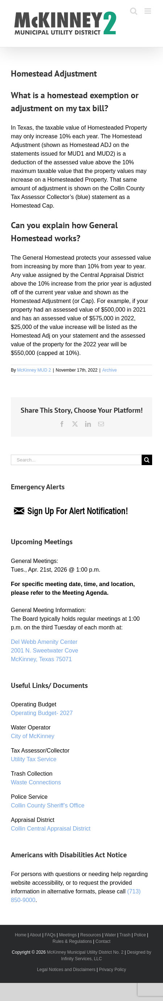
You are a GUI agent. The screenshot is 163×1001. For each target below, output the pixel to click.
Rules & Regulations (72, 941)
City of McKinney (32, 736)
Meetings (68, 934)
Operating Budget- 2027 (42, 713)
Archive (109, 370)
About (35, 934)
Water (110, 934)
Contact (103, 941)
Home (20, 934)
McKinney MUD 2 (34, 370)
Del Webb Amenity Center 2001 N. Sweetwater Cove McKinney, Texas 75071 (44, 650)
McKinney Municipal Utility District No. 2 (85, 952)
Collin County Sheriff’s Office (47, 805)
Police (140, 934)
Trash (125, 934)
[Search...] (76, 460)
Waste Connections (36, 782)
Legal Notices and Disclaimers (66, 969)
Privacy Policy (112, 969)
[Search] (147, 460)
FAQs (50, 934)
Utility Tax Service (34, 759)
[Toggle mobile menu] (148, 11)
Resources (90, 934)
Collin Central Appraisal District (51, 829)
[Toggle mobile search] (133, 11)
